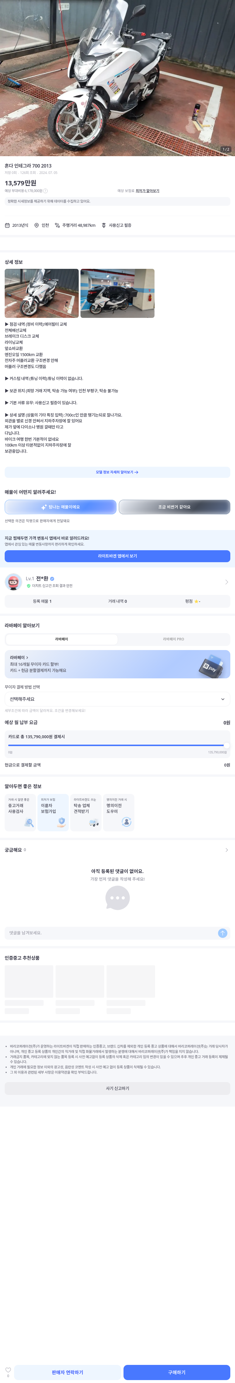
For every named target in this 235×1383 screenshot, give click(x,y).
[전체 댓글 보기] (226, 850)
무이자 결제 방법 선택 (22, 687)
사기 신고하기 (117, 1088)
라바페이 (61, 639)
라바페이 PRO (173, 639)
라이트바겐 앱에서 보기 (117, 556)
